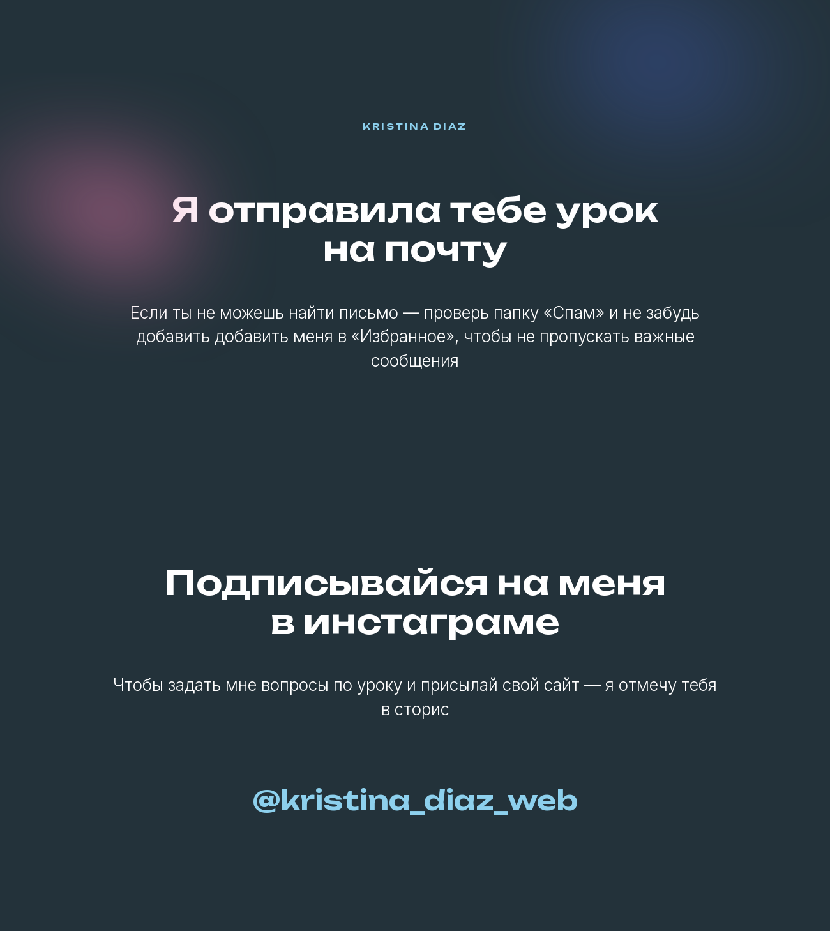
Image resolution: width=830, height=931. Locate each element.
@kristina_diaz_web (415, 800)
